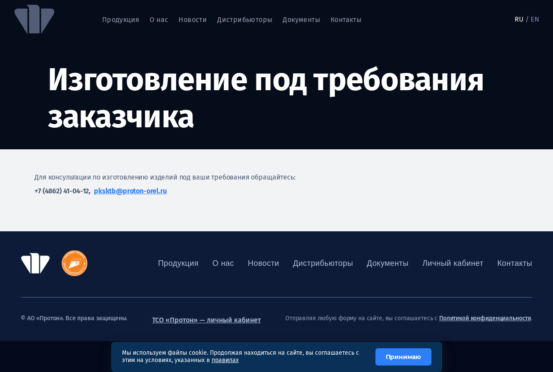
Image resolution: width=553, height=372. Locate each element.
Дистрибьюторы (244, 20)
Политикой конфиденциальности (485, 318)
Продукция (121, 20)
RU (519, 19)
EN (535, 19)
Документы (301, 20)
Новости (192, 20)
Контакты (346, 20)
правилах (225, 360)
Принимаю (403, 357)
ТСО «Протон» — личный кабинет (206, 320)
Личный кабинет (453, 263)
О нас (159, 20)
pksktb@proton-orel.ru (130, 191)
